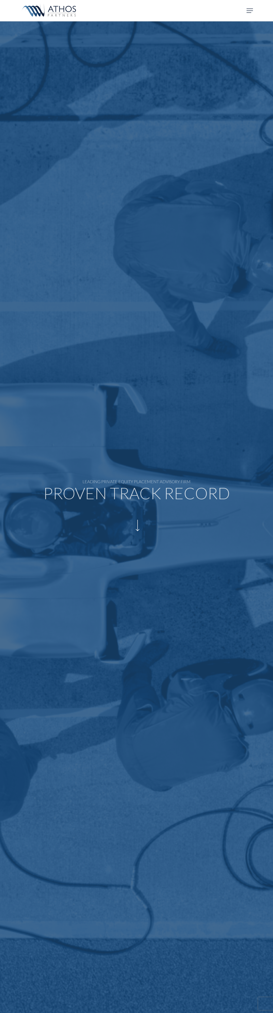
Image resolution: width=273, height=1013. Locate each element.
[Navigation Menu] (250, 11)
